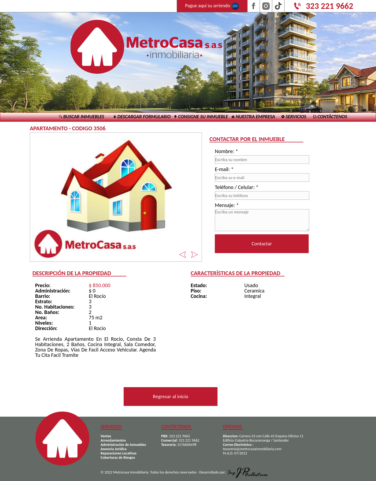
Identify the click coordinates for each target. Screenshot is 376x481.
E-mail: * (224, 169)
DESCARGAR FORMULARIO (142, 116)
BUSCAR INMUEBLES (81, 116)
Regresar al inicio (170, 396)
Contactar (262, 243)
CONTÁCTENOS (330, 116)
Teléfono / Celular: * (237, 187)
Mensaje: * (227, 205)
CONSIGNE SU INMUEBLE (201, 116)
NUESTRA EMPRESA (253, 116)
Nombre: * (226, 151)
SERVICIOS (293, 116)
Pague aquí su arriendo (212, 6)
